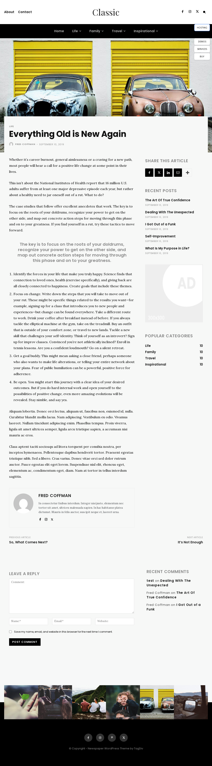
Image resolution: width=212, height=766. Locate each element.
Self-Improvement (160, 236)
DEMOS (202, 41)
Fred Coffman (25, 144)
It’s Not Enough (190, 542)
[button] (204, 12)
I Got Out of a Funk (160, 224)
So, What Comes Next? (28, 542)
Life (11, 126)
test (150, 580)
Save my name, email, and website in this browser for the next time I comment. (63, 631)
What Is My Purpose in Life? (167, 248)
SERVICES (202, 48)
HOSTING (202, 27)
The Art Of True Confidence (167, 200)
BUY (202, 56)
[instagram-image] (21, 702)
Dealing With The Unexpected (169, 212)
